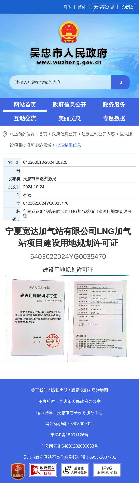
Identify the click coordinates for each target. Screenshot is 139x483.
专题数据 (114, 118)
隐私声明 (59, 390)
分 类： (16, 171)
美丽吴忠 (69, 118)
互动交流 (25, 118)
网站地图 (99, 390)
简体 (67, 7)
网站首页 (25, 104)
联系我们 (79, 390)
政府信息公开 (69, 104)
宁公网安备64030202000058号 (69, 446)
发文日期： (14, 188)
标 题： (16, 214)
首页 (43, 134)
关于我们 (39, 390)
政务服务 (114, 104)
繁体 (82, 7)
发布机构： (14, 179)
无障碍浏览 (104, 7)
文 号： (16, 204)
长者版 (127, 7)
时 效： (16, 196)
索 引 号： (14, 163)
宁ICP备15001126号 (69, 434)
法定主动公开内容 (98, 134)
